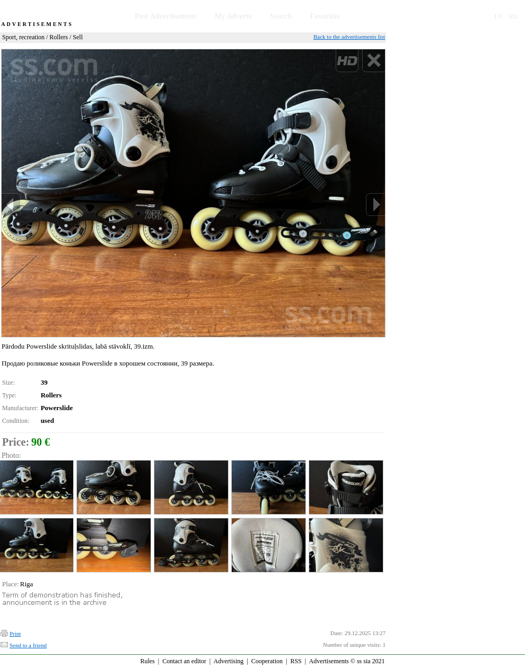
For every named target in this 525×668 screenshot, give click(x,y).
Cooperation (267, 661)
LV (498, 16)
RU (514, 16)
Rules (147, 661)
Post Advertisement (165, 16)
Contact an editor (184, 661)
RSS (295, 661)
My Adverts (233, 16)
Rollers (58, 37)
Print (15, 633)
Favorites (324, 16)
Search (281, 16)
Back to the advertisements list (349, 36)
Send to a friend (28, 645)
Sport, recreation (23, 37)
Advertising (229, 661)
